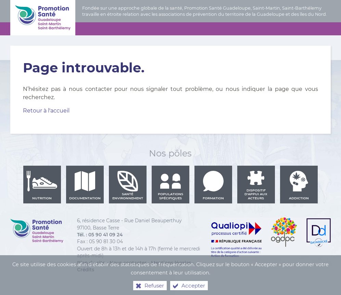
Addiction (299, 185)
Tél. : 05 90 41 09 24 (100, 234)
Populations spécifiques (170, 185)
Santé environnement (127, 185)
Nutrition (42, 185)
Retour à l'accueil (46, 110)
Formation (213, 185)
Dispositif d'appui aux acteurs (255, 185)
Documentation (85, 185)
